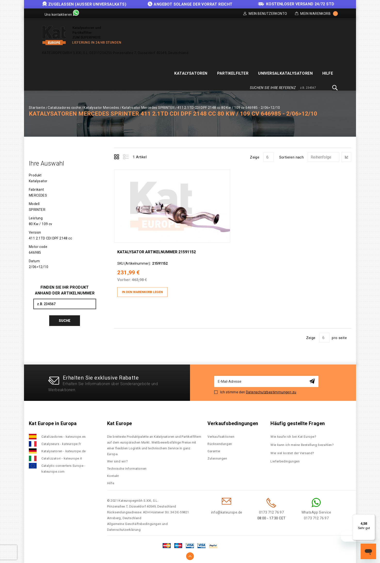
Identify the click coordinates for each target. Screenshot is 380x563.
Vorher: (127, 279)
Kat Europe (119, 420)
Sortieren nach (291, 157)
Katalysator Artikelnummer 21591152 (159, 251)
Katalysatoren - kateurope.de (63, 448)
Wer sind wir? (117, 458)
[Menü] (372, 517)
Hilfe (110, 480)
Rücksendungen (219, 441)
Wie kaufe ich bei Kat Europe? (293, 434)
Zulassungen (217, 455)
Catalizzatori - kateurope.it (61, 455)
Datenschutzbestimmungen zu (271, 389)
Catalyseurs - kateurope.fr (61, 441)
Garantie (213, 448)
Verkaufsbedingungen (232, 420)
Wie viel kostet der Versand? (292, 450)
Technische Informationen (127, 466)
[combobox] (315, 88)
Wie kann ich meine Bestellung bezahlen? (302, 442)
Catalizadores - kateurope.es (63, 434)
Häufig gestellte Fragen (297, 420)
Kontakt (113, 473)
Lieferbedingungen (285, 458)
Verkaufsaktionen (221, 434)
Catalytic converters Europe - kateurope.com (63, 465)
